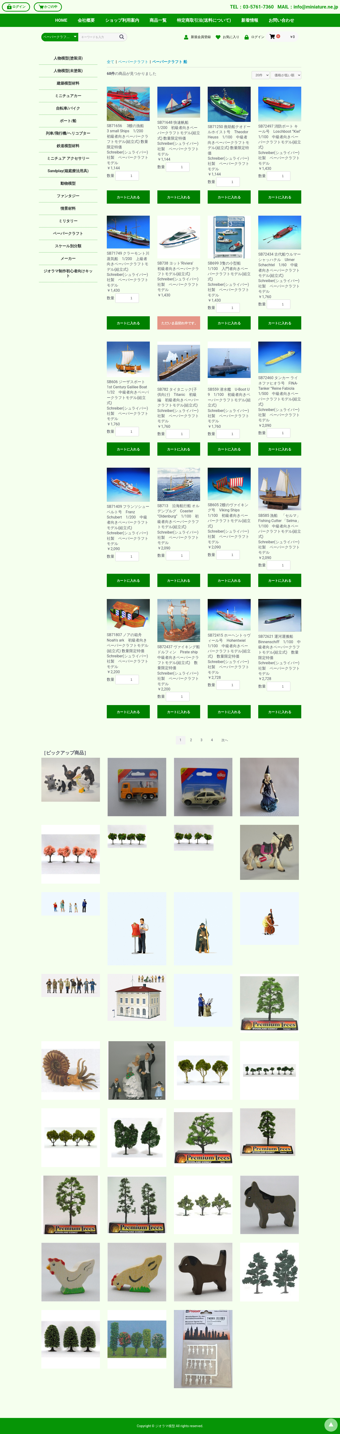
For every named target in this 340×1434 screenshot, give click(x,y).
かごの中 (47, 7)
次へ (224, 740)
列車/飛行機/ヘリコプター (68, 133)
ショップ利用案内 (122, 20)
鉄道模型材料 (68, 146)
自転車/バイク (68, 108)
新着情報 (249, 20)
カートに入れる (128, 197)
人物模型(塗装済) (68, 58)
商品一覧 (158, 20)
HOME (61, 20)
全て (110, 62)
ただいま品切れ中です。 (179, 323)
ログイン (16, 7)
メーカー (68, 258)
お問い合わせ (281, 20)
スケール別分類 (68, 246)
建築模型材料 (68, 83)
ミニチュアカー (68, 96)
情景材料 (68, 208)
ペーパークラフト (68, 233)
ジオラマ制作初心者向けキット (68, 273)
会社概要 (86, 20)
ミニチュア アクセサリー (68, 158)
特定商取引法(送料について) (204, 20)
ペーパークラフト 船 (169, 62)
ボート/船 (68, 121)
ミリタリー (68, 221)
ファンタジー (68, 196)
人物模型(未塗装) (68, 70)
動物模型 (68, 183)
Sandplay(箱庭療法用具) (68, 171)
